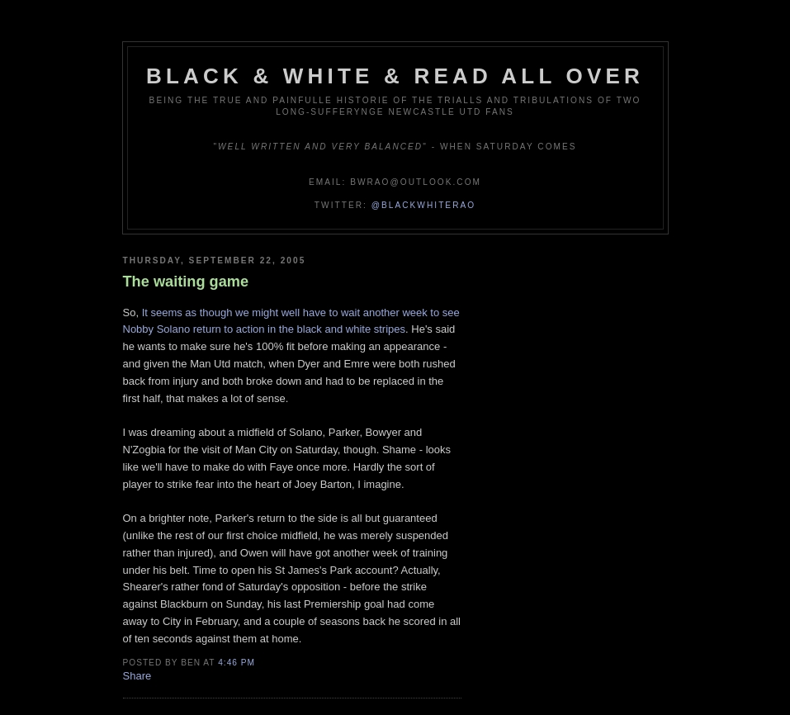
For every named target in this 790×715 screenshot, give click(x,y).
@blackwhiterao (423, 205)
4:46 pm (236, 662)
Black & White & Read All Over (395, 76)
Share (137, 676)
